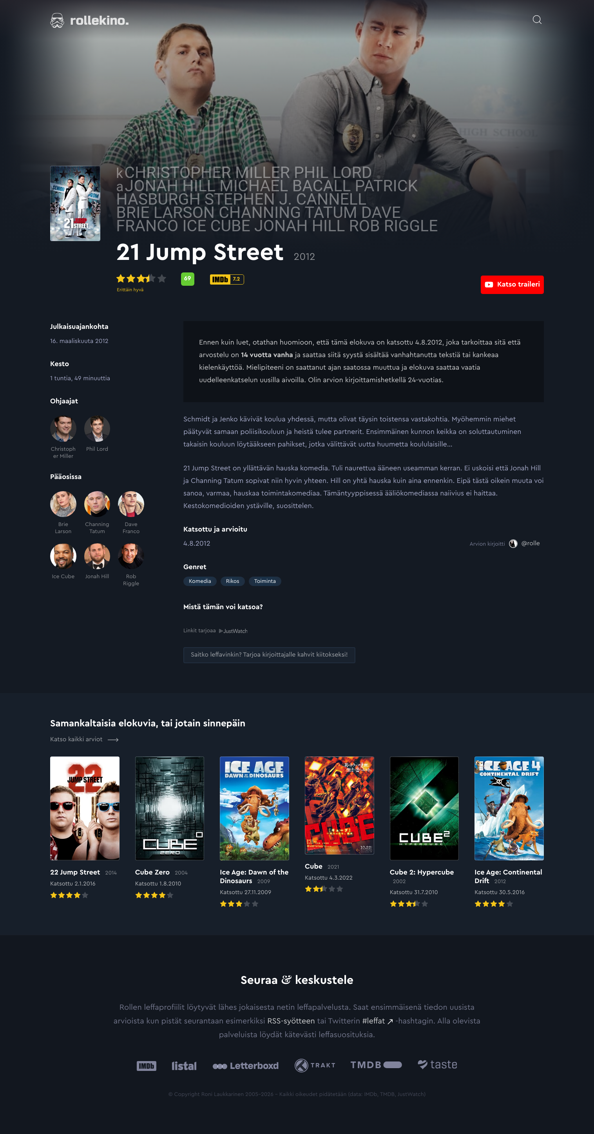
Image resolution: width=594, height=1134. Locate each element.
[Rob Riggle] (131, 565)
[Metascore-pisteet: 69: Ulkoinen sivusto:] (254, 279)
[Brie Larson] (63, 513)
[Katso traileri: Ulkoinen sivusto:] (512, 279)
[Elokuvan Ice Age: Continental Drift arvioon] (509, 832)
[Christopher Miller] (63, 437)
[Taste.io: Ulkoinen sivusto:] (437, 1065)
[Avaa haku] (537, 15)
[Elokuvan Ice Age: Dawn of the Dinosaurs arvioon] (254, 832)
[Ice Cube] (63, 565)
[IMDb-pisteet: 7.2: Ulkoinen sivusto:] (294, 279)
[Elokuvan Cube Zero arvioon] (170, 828)
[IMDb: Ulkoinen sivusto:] (146, 1065)
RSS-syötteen (291, 1021)
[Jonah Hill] (97, 565)
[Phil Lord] (97, 437)
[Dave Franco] (131, 513)
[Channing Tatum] (97, 513)
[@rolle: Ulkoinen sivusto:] (524, 543)
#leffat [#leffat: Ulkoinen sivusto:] (373, 1021)
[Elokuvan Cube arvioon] (339, 825)
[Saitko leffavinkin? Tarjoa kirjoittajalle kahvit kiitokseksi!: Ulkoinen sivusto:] (269, 655)
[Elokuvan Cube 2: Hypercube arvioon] (424, 832)
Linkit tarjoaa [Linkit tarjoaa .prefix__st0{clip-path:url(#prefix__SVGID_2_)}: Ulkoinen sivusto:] (215, 630)
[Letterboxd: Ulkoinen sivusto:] (245, 1065)
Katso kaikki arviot (84, 739)
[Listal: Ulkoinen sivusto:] (182, 1065)
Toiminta (265, 581)
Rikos (232, 581)
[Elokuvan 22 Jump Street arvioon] (85, 828)
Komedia (200, 581)
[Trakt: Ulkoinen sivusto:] (317, 1065)
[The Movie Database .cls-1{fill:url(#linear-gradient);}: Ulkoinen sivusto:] (376, 1065)
